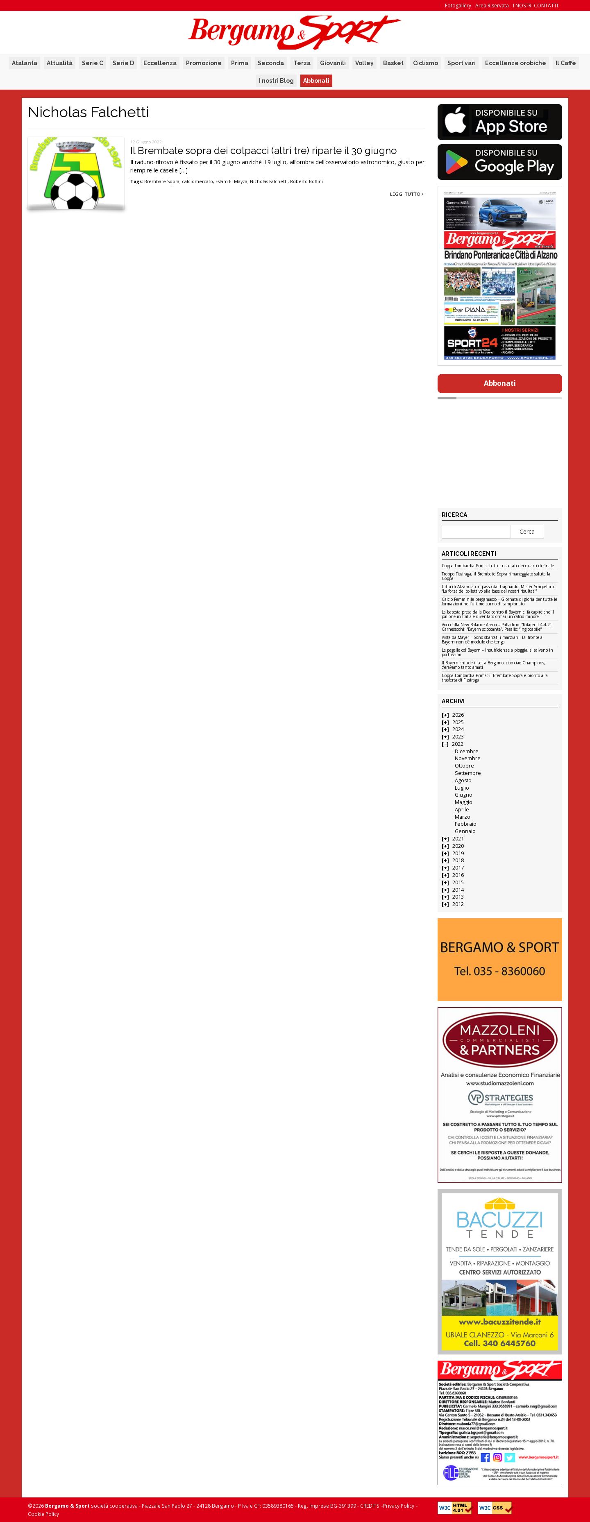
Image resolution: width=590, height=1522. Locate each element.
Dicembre (467, 751)
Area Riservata (492, 5)
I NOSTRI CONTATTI (535, 5)
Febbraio (466, 823)
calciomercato (197, 181)
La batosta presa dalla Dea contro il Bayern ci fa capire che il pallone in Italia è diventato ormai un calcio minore (498, 614)
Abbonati (316, 80)
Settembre (468, 773)
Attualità (60, 63)
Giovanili (333, 63)
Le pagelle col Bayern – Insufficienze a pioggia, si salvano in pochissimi (497, 652)
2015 (458, 882)
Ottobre (464, 765)
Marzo (462, 816)
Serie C (92, 63)
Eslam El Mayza (231, 181)
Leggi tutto (406, 194)
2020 (458, 846)
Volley (364, 63)
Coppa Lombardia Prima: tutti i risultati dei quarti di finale (498, 566)
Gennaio (465, 831)
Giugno (463, 794)
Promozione (204, 63)
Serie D (123, 63)
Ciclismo (425, 63)
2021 (458, 838)
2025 (458, 722)
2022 (457, 744)
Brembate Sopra (161, 181)
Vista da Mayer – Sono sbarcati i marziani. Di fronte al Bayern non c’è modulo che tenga (493, 640)
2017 (458, 867)
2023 (458, 736)
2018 (458, 860)
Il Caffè (566, 63)
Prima (239, 63)
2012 (458, 904)
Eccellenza (160, 63)
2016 (458, 875)
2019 (458, 853)
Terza (302, 63)
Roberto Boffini (306, 181)
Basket (393, 63)
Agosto (463, 780)
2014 (458, 889)
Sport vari (461, 63)
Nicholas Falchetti (269, 181)
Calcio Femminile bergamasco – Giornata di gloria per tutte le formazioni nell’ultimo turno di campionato (499, 602)
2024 (458, 729)
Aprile (462, 809)
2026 (458, 714)
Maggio (463, 802)
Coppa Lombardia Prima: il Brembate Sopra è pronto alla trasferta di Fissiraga (495, 678)
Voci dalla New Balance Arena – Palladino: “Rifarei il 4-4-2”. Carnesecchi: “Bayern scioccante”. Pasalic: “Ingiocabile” (497, 627)
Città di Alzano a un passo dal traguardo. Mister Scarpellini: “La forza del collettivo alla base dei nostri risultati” (498, 589)
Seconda (271, 63)
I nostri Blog (276, 80)
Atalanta (24, 63)
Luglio (462, 787)
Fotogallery (458, 5)
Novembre (468, 758)
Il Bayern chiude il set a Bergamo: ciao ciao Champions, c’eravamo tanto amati (493, 665)
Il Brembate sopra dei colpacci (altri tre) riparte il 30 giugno (263, 150)
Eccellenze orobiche (515, 63)
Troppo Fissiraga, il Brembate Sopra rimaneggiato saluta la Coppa (496, 576)
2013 (458, 896)
